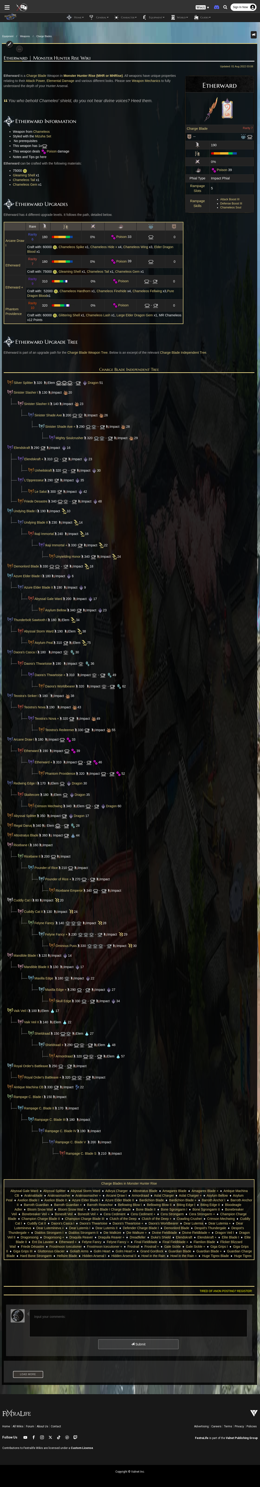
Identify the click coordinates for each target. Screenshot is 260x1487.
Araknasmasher (59, 1195)
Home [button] (75, 17)
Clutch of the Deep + (102, 1219)
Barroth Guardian (25, 1205)
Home (6, 1426)
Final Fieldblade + (90, 1242)
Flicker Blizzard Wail (149, 1242)
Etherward (11, 265)
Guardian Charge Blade (147, 1251)
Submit (138, 1344)
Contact (56, 1426)
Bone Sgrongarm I (144, 1209)
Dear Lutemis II (25, 1228)
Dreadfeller (62, 1237)
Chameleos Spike (70, 247)
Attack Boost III (231, 199)
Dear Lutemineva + (213, 1223)
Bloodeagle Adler (226, 1205)
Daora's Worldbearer (58, 686)
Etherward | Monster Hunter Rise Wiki (45, 58)
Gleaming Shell (22, 175)
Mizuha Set (41, 136)
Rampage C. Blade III (48, 1119)
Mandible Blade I (24, 955)
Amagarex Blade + (205, 1191)
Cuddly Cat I (21, 900)
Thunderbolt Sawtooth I (29, 620)
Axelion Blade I (28, 1200)
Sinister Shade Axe (46, 415)
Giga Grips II (147, 1246)
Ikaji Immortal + (54, 545)
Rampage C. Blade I (26, 1097)
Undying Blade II (34, 522)
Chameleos (39, 131)
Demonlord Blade (24, 566)
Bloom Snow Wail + (42, 1209)
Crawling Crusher (135, 1219)
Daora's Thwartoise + (48, 675)
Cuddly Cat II (31, 912)
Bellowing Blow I (118, 1205)
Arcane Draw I (22, 739)
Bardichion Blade (151, 1200)
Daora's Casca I (23, 652)
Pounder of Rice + (56, 879)
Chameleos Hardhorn (73, 291)
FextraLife (201, 1438)
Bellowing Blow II (148, 1205)
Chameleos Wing (134, 247)
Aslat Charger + (190, 1195)
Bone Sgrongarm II (176, 1209)
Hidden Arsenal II (26, 1256)
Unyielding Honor (66, 556)
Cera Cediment (71, 1214)
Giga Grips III (171, 1246)
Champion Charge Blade (195, 1214)
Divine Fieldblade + (114, 1232)
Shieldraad (40, 1033)
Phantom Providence (58, 773)
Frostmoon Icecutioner (214, 1242)
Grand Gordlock (54, 1251)
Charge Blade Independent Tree (181, 352)
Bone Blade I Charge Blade (81, 1209)
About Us (42, 1426)
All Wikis (18, 1426)
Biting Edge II (198, 1205)
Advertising (201, 1426)
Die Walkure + (55, 1232)
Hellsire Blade (216, 1251)
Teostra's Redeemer (57, 730)
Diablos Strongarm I (203, 1228)
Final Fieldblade (60, 1242)
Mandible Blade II (34, 967)
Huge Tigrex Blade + (151, 1256)
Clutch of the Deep (68, 1219)
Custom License (82, 1448)
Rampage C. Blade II (37, 1108)
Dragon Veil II (167, 1232)
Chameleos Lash (96, 315)
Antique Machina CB (27, 1087)
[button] (202, 7)
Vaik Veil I (19, 1011)
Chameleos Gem (23, 184)
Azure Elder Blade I (26, 576)
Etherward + (12, 287)
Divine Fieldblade (83, 1232)
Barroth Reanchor (88, 1205)
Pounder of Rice (44, 868)
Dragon (88, 383)
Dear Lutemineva (181, 1223)
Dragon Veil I (143, 1232)
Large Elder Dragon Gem (133, 315)
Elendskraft (20, 448)
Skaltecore (30, 795)
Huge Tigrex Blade (117, 1256)
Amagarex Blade (174, 1191)
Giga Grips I (124, 1246)
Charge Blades (44, 36)
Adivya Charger (116, 1191)
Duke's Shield (85, 1237)
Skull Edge (61, 1001)
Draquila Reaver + (35, 1237)
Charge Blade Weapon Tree (85, 352)
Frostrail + (56, 1246)
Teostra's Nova (33, 707)
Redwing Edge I (23, 783)
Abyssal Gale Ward (46, 599)
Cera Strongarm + (159, 1214)
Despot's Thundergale (128, 1228)
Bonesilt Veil (20, 1214)
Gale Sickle (77, 1246)
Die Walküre (31, 1232)
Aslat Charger (164, 1195)
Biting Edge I (174, 1205)
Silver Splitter (18, 383)
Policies (252, 1426)
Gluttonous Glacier (199, 1246)
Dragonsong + (215, 1232)
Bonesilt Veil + (45, 1214)
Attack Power (33, 81)
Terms (228, 1426)
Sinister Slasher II (35, 404)
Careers (216, 1426)
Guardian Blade (82, 1251)
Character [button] (125, 17)
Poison (221, 170)
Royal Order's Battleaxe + (41, 1077)
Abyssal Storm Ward (37, 631)
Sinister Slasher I (24, 392)
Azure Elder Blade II (36, 587)
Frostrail (38, 1246)
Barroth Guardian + (56, 1205)
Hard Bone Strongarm (185, 1251)
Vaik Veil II (29, 1022)
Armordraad (62, 1056)
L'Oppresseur (32, 480)
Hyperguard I (180, 1256)
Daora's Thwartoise (36, 663)
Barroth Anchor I (213, 1200)
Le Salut (39, 491)
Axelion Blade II (55, 1200)
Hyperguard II (205, 1256)
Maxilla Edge (42, 978)
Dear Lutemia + (153, 1223)
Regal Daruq (17, 825)
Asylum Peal (42, 643)
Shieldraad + (52, 1045)
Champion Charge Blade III (30, 1219)
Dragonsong (191, 1232)
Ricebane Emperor (67, 890)
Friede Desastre (30, 501)
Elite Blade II (178, 1237)
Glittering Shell (67, 315)
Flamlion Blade (119, 1242)
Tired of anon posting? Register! (228, 1291)
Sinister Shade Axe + (58, 426)
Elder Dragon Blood (167, 247)
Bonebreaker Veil (207, 1209)
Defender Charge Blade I (59, 1228)
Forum (30, 1426)
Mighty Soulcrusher (68, 438)
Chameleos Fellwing (145, 291)
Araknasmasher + (88, 1195)
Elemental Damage (58, 81)
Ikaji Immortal (42, 534)
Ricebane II (30, 856)
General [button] (98, 17)
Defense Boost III (233, 203)
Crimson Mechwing (47, 806)
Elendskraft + (32, 459)
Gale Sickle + (100, 1246)
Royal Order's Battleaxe (29, 1066)
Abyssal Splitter (23, 816)
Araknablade (33, 1195)
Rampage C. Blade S (79, 1153)
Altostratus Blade (21, 835)
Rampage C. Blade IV (59, 1131)
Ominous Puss (64, 946)
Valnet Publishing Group (242, 1438)
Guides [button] (202, 17)
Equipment (7, 36)
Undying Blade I (23, 511)
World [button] (178, 17)
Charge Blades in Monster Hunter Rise (129, 1183)
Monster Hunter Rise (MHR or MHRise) (91, 76)
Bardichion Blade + (183, 1200)
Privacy (239, 1426)
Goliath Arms (227, 1246)
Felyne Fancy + (54, 934)
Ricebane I (19, 845)
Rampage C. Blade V (69, 1142)
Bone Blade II (116, 1209)
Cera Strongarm (129, 1214)
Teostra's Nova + (45, 718)
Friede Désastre (181, 1242)
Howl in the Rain (55, 1256)
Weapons (25, 36)
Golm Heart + (28, 1251)
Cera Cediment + (100, 1214)
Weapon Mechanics (144, 81)
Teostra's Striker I (24, 696)
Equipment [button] (153, 17)
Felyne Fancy (42, 923)
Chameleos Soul (232, 207)
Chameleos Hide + (102, 247)
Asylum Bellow (54, 610)
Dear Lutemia (126, 1223)
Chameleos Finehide (110, 291)
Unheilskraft (41, 470)
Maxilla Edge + (54, 989)
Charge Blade (199, 128)
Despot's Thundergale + (167, 1228)
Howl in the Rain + (86, 1256)
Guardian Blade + (111, 1251)
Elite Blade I (154, 1237)
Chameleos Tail (22, 180)
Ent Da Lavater (203, 1237)
